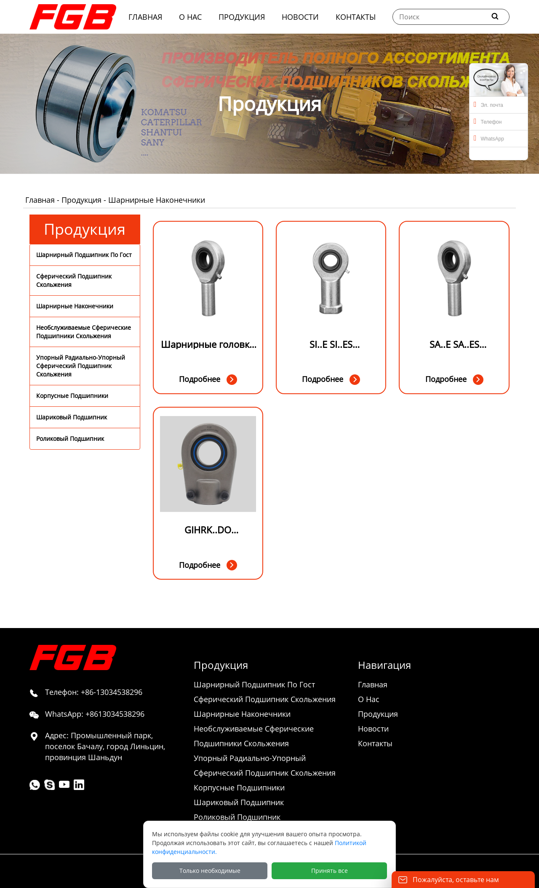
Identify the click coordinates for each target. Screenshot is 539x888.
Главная (40, 200)
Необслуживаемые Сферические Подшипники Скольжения (83, 331)
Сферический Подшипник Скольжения (74, 280)
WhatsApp (489, 138)
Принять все (329, 871)
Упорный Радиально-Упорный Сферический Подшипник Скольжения (80, 365)
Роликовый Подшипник (70, 439)
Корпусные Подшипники (72, 396)
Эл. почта (488, 104)
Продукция (81, 200)
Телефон (488, 121)
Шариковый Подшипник (71, 417)
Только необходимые (209, 871)
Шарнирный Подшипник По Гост (84, 255)
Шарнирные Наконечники (74, 306)
